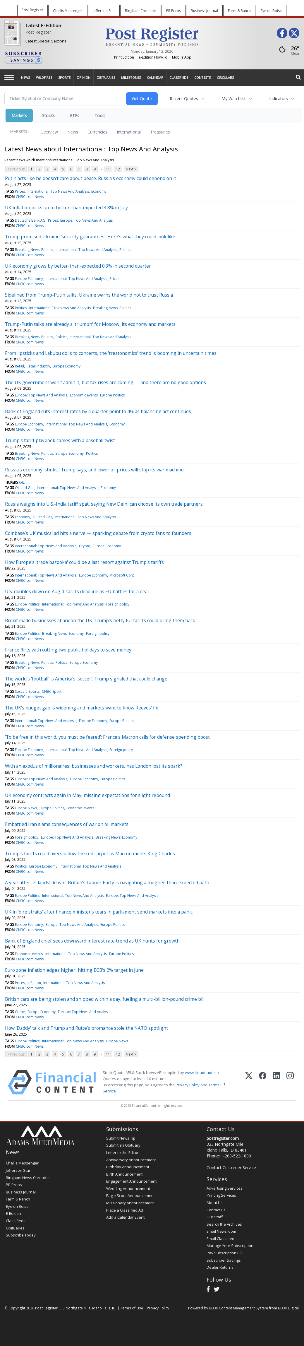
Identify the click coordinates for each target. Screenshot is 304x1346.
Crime (20, 1011)
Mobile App (181, 57)
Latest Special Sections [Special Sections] (45, 41)
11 (108, 169)
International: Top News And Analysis (58, 191)
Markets (19, 115)
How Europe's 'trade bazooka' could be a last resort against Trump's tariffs (84, 562)
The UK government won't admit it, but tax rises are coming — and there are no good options (105, 382)
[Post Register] (11, 32)
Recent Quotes (184, 98)
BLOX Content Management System (238, 1308)
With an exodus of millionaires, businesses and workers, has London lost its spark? (93, 766)
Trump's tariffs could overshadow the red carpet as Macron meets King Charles (90, 853)
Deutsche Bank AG (30, 220)
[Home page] (152, 36)
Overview (49, 132)
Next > (131, 169)
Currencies (97, 132)
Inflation (34, 982)
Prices (20, 191)
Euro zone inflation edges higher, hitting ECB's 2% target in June (74, 970)
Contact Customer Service (231, 1167)
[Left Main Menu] (9, 77)
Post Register (38, 32)
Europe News (26, 807)
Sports (34, 691)
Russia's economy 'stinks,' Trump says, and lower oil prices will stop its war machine (94, 469)
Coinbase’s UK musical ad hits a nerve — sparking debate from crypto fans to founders (98, 533)
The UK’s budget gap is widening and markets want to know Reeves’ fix (81, 707)
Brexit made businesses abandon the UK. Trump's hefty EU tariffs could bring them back (100, 620)
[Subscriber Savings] (50, 57)
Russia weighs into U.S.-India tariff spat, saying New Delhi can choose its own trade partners (104, 504)
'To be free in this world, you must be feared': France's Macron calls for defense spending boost (107, 737)
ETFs (74, 115)
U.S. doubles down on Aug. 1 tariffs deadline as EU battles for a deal (77, 591)
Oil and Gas (24, 487)
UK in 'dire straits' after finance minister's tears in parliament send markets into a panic (99, 912)
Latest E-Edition (43, 25)
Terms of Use (131, 1308)
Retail (19, 366)
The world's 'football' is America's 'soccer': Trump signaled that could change (86, 678)
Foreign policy (117, 604)
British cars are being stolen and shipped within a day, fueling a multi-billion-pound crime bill (105, 999)
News (72, 132)
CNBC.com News (30, 196)
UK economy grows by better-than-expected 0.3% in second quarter (78, 266)
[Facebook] (263, 1082)
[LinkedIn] (276, 1082)
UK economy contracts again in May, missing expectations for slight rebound (87, 795)
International (129, 132)
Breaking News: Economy (63, 633)
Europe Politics (112, 395)
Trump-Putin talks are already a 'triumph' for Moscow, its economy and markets (90, 324)
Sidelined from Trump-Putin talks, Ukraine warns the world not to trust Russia (89, 295)
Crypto (84, 545)
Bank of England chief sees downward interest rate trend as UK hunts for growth (92, 941)
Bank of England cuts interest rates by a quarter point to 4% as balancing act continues (98, 411)
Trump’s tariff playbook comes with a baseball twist (60, 440)
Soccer (20, 691)
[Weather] (288, 51)
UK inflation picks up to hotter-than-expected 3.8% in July (66, 207)
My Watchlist (233, 98)
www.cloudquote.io (202, 1072)
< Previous (16, 169)
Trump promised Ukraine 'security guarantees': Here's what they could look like (90, 236)
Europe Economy (29, 278)
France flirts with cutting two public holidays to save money (68, 650)
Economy (99, 191)
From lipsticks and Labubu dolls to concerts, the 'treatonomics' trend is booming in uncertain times (111, 353)
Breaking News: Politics (34, 249)
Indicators (278, 98)
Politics (125, 249)
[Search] (298, 77)
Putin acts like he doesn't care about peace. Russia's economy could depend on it (90, 178)
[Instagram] (290, 1082)
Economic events (84, 395)
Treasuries (160, 132)
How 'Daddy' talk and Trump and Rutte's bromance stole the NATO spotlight (86, 1028)
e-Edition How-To (153, 57)
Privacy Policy (188, 1084)
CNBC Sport (51, 691)
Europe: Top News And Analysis (86, 220)
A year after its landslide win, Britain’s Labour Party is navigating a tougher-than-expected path (107, 882)
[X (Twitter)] (249, 1082)
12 (118, 169)
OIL (22, 482)
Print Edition (124, 57)
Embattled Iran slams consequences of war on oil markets (66, 824)
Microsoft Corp (122, 575)
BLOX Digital (288, 1308)
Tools (100, 115)
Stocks (48, 115)
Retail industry (38, 366)
